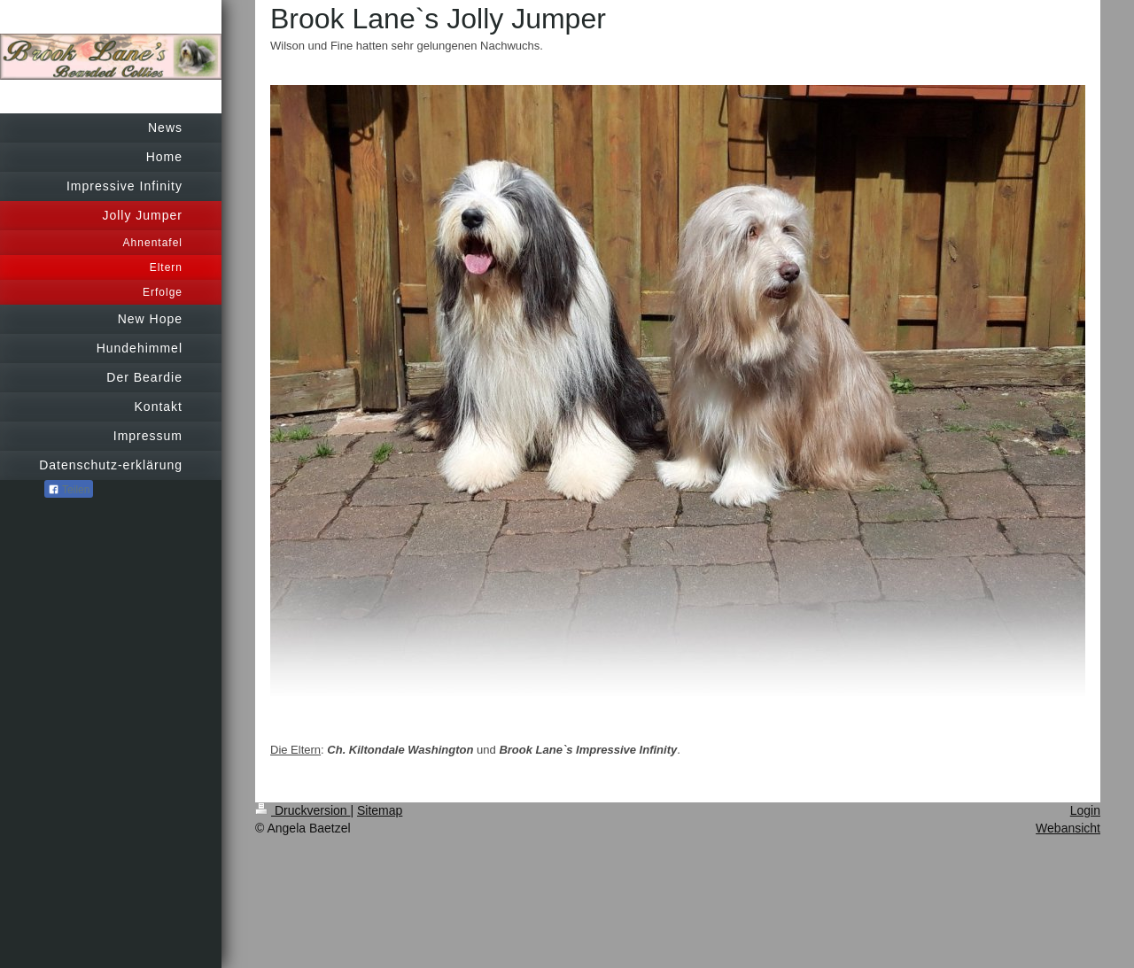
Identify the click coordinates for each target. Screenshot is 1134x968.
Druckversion (302, 810)
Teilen (68, 490)
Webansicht (1068, 828)
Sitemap (379, 810)
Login (1085, 810)
